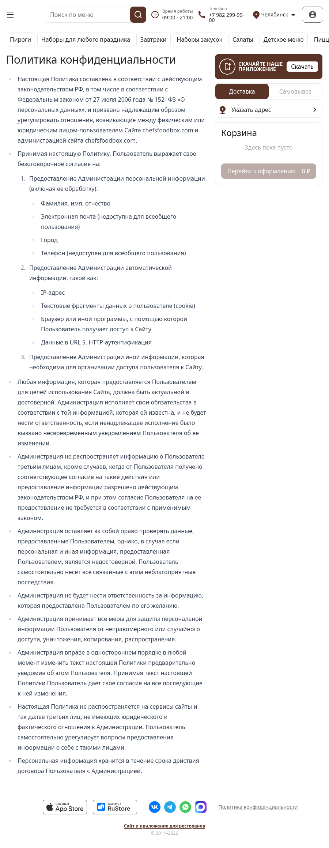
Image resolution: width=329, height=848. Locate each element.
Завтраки (153, 39)
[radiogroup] (268, 91)
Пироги (20, 39)
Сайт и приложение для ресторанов (164, 826)
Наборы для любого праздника (85, 39)
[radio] (242, 91)
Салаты (242, 39)
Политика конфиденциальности (258, 806)
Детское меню (284, 39)
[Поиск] (138, 15)
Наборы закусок (199, 39)
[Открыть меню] (10, 15)
